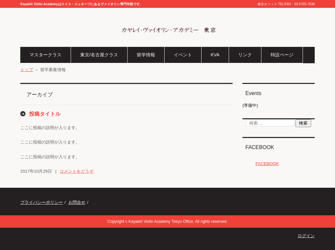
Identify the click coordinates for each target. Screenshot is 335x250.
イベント (183, 54)
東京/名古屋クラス (99, 54)
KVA (215, 54)
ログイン (306, 235)
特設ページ (282, 54)
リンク (245, 54)
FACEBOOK (259, 147)
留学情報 (146, 54)
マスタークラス (45, 54)
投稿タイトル (45, 114)
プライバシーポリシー (41, 202)
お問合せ (76, 202)
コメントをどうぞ (77, 171)
